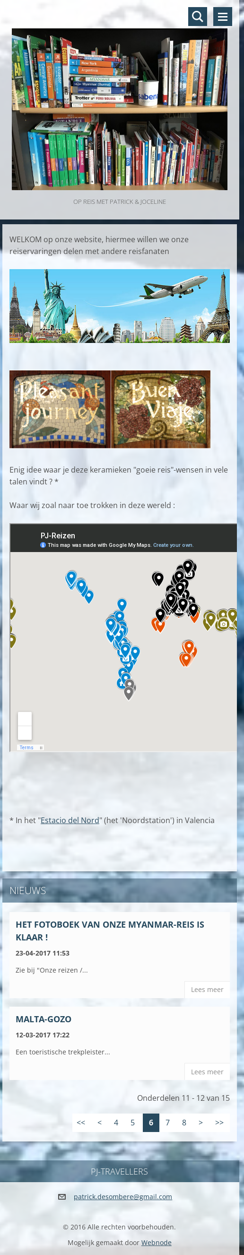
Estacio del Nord (70, 820)
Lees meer (207, 989)
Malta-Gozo (43, 1019)
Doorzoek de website (197, 16)
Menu (222, 16)
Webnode (156, 1242)
